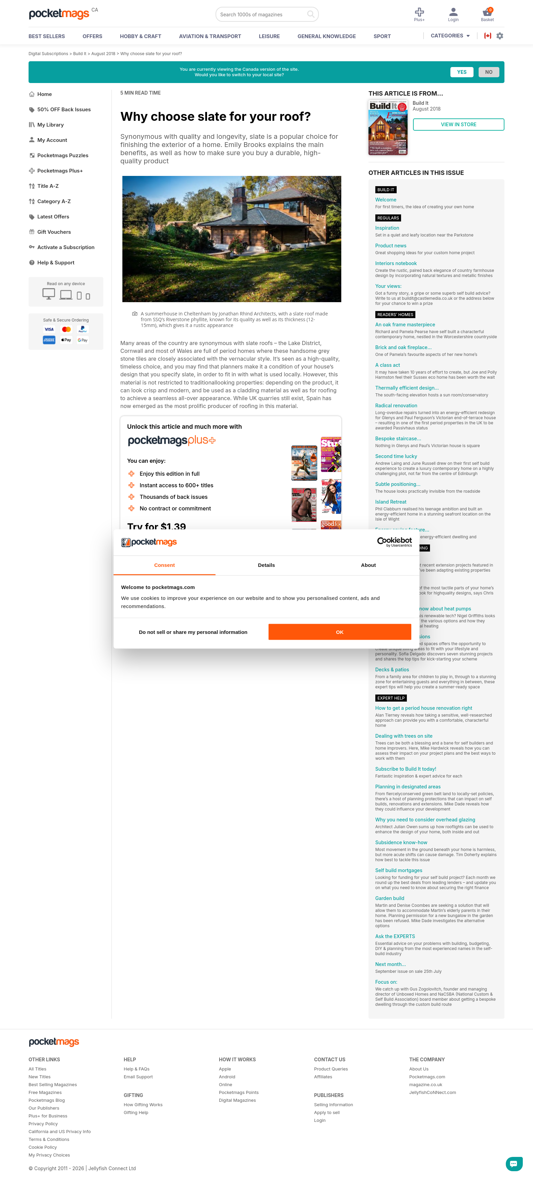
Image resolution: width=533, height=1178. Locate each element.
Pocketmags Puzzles (58, 155)
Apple (225, 1068)
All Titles (37, 1068)
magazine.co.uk (425, 1084)
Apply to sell (327, 1112)
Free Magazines (45, 1092)
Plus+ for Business (48, 1115)
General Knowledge (326, 36)
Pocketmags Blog (47, 1100)
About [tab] (368, 565)
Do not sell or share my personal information (193, 632)
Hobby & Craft (140, 36)
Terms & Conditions (49, 1139)
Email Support (138, 1076)
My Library (46, 124)
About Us (419, 1068)
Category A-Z (50, 201)
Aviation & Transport (210, 36)
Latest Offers (49, 216)
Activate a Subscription (61, 247)
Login (320, 1120)
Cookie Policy (43, 1147)
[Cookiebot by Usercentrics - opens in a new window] (382, 542)
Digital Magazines (237, 1100)
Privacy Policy (43, 1123)
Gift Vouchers (50, 232)
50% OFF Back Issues (60, 109)
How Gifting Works (143, 1104)
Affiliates (323, 1076)
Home (40, 94)
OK (340, 632)
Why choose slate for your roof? (151, 53)
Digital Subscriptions (48, 53)
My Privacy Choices (49, 1155)
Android (227, 1076)
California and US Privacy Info (60, 1131)
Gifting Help (136, 1112)
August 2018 (103, 53)
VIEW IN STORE (459, 124)
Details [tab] (266, 565)
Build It (79, 53)
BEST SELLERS (47, 36)
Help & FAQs (137, 1068)
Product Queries (331, 1068)
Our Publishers (44, 1108)
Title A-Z (44, 186)
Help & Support (51, 262)
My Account (48, 140)
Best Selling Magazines (53, 1084)
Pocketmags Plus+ (56, 170)
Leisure (269, 36)
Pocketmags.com (427, 1076)
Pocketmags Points (239, 1092)
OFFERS (92, 36)
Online (225, 1084)
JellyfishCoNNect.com (432, 1092)
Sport (382, 36)
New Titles (40, 1076)
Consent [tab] (164, 565)
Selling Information (333, 1104)
